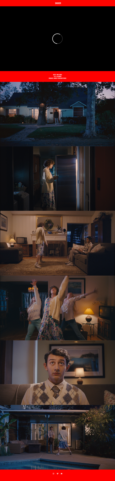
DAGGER (58, 3)
